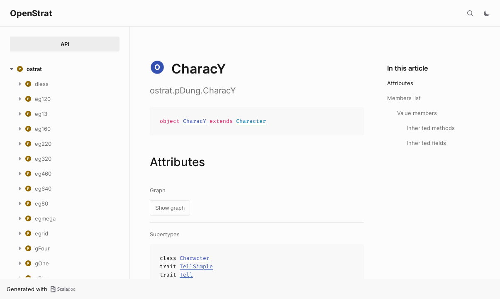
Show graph (170, 208)
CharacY (194, 121)
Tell (186, 274)
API (65, 44)
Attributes (400, 83)
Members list (404, 98)
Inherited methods (431, 128)
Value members (417, 113)
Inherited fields (426, 143)
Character (251, 121)
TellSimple (196, 266)
